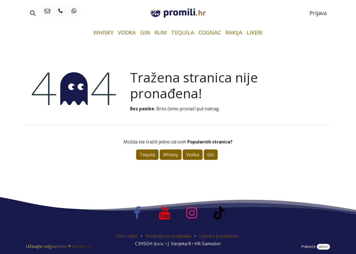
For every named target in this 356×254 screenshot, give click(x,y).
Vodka (192, 155)
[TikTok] (219, 213)
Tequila (147, 155)
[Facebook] (137, 213)
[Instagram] (192, 213)
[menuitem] (103, 32)
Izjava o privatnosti (218, 236)
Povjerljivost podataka (168, 236)
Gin (210, 155)
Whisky (170, 155)
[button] (33, 13)
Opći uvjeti (126, 236)
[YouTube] (164, 213)
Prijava (318, 13)
